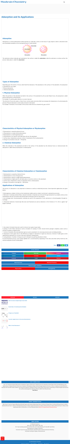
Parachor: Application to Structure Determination (19, 319)
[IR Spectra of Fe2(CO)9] (4, 314)
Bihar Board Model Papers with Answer (24, 404)
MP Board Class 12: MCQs (61, 404)
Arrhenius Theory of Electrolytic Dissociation (39, 387)
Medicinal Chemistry (52, 262)
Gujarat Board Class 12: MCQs (37, 406)
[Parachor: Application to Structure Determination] (4, 321)
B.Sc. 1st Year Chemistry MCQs (31, 407)
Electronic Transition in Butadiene (24, 386)
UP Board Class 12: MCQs (50, 404)
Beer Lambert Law (16, 387)
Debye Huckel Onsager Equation (40, 386)
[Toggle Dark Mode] (64, 2)
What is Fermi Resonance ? (14, 325)
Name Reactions (18, 262)
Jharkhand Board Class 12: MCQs (8, 406)
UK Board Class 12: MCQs (49, 406)
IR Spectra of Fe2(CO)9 (14, 313)
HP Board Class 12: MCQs (60, 406)
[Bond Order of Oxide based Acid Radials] (4, 308)
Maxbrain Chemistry (37, 442)
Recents (35, 297)
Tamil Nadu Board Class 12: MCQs (23, 406)
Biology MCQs (51, 268)
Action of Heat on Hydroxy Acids (54, 386)
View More (35, 390)
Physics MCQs (18, 268)
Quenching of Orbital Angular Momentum (59, 387)
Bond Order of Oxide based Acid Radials (17, 307)
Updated (57, 297)
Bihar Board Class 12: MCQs (39, 404)
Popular (12, 297)
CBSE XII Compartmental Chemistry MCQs (48, 407)
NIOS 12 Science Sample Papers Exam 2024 (18, 300)
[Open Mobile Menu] (68, 2)
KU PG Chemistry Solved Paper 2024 (48, 384)
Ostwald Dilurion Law (61, 384)
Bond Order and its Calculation (19, 384)
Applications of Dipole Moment (10, 386)
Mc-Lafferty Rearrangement (25, 389)
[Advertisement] (42, 9)
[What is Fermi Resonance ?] (4, 327)
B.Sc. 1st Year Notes (8, 384)
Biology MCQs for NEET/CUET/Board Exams (41, 389)
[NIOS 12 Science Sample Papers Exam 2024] (4, 302)
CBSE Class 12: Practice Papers (9, 404)
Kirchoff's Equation (25, 387)
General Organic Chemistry (35, 265)
